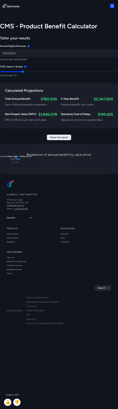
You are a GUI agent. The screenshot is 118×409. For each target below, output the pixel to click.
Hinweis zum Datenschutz (37, 367)
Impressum (31, 389)
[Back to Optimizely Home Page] (11, 6)
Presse (9, 343)
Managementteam (14, 339)
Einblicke (64, 304)
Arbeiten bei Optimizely (17, 331)
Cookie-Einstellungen (35, 380)
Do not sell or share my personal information (44, 393)
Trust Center (31, 376)
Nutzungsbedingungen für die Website (42, 372)
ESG (28, 385)
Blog (63, 308)
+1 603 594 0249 (21, 279)
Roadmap (11, 312)
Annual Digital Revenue (15, 46)
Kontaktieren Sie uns (15, 275)
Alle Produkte (12, 304)
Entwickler (65, 312)
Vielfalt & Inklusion (14, 335)
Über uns (10, 327)
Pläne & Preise (13, 308)
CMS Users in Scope (13, 66)
